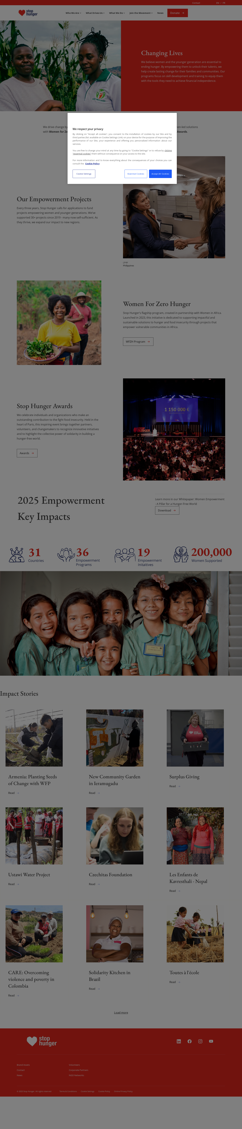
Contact (196, 2)
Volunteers (74, 1097)
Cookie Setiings (87, 1123)
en (217, 2)
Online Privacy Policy (123, 1123)
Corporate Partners (78, 1102)
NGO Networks (76, 1107)
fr (224, 2)
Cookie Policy (104, 1123)
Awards (27, 453)
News (19, 1107)
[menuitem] (38, 13)
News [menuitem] (160, 12)
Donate (177, 13)
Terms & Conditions (68, 1123)
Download (167, 510)
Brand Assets (23, 1097)
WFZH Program (138, 342)
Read (14, 806)
